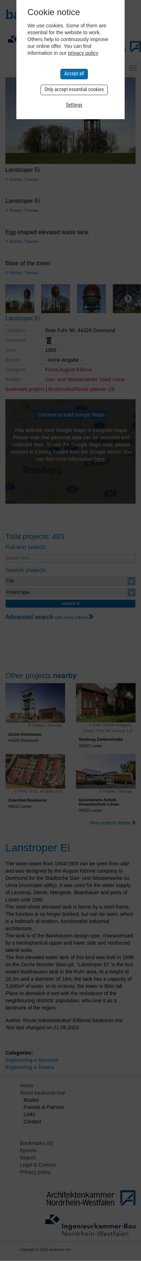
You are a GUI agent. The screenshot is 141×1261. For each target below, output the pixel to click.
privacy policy (83, 53)
